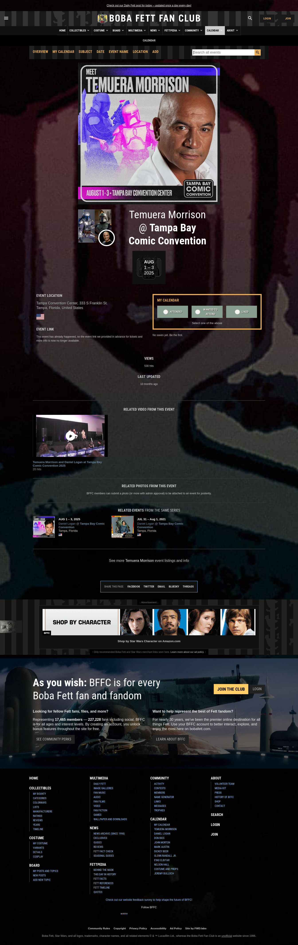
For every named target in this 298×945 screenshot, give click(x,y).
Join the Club (231, 689)
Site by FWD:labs (195, 928)
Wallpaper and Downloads (110, 819)
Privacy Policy (138, 928)
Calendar (215, 30)
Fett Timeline (102, 887)
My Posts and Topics (45, 871)
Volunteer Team (224, 783)
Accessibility (158, 928)
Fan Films (99, 801)
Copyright (120, 928)
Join (288, 18)
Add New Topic (42, 879)
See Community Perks (53, 739)
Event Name (118, 52)
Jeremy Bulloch (164, 873)
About (233, 30)
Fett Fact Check (103, 851)
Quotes (98, 892)
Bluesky (174, 586)
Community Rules (99, 928)
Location (140, 52)
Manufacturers (42, 811)
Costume (101, 30)
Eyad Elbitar (161, 860)
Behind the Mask (104, 870)
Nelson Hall (161, 864)
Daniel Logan (162, 833)
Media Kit (220, 788)
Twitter (148, 586)
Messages (160, 806)
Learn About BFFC (170, 739)
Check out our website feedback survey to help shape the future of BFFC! (149, 899)
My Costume (40, 843)
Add (155, 52)
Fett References (103, 883)
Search (217, 815)
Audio (97, 797)
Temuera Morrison (165, 829)
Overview (40, 52)
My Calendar (63, 52)
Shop (218, 801)
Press (218, 792)
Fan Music (100, 792)
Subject (85, 52)
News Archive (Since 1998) (109, 833)
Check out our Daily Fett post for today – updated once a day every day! (149, 5)
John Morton (162, 842)
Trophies (159, 810)
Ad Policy (176, 928)
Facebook (133, 586)
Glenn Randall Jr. (165, 855)
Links (157, 801)
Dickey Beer (161, 851)
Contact (220, 806)
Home (62, 30)
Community (194, 30)
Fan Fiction (100, 810)
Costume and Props (166, 869)
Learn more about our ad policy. (187, 652)
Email (161, 586)
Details (37, 852)
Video (97, 806)
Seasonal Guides (104, 855)
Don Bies (159, 838)
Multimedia (137, 30)
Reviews (38, 820)
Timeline (38, 829)
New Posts (39, 875)
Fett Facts (100, 878)
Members (159, 792)
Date (100, 52)
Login (267, 18)
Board (119, 30)
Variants (38, 847)
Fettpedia (173, 30)
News (155, 30)
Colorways (39, 802)
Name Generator (164, 797)
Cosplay (38, 856)
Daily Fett (100, 783)
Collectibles (79, 30)
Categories (39, 798)
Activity (159, 783)
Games (97, 814)
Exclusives (100, 838)
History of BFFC (224, 797)
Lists (36, 807)
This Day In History (105, 874)
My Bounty (39, 793)
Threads (188, 586)
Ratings (37, 815)
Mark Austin (161, 846)
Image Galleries (103, 788)
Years (36, 824)
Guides (98, 842)
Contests (159, 788)
